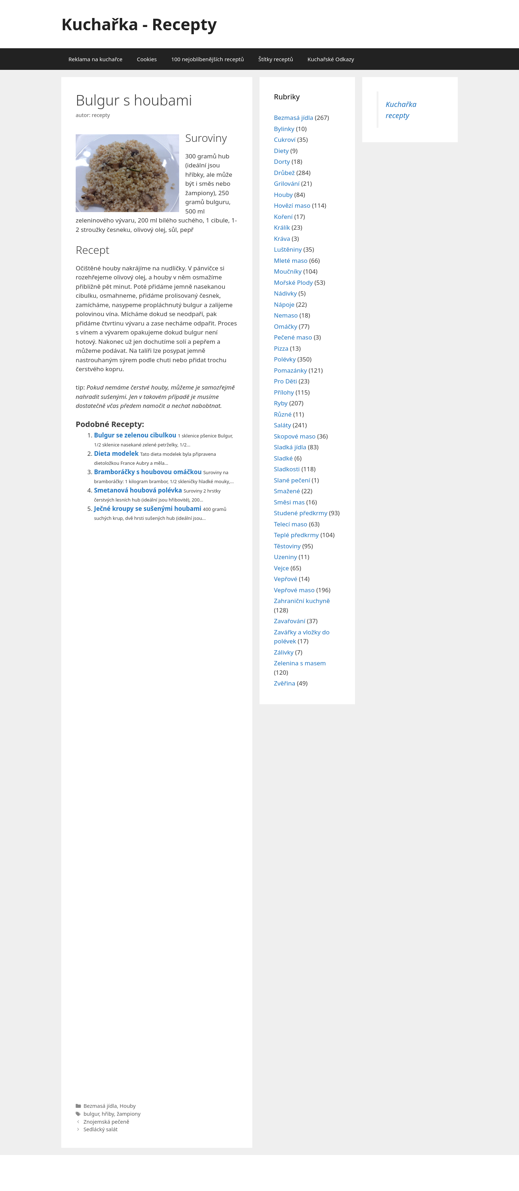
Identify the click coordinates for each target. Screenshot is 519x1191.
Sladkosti (287, 469)
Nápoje (284, 304)
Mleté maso (290, 260)
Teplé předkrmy (296, 535)
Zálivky (283, 652)
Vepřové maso (294, 590)
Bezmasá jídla (100, 1105)
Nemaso (286, 315)
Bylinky (284, 129)
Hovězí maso (292, 205)
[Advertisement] (157, 810)
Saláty (282, 425)
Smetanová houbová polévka (138, 490)
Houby (128, 1105)
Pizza (281, 348)
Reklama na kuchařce (95, 59)
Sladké (283, 458)
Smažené (287, 491)
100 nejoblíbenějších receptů (207, 59)
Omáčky (285, 326)
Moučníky (288, 271)
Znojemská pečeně (106, 1121)
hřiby (108, 1113)
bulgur (91, 1113)
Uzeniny (285, 557)
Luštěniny (288, 249)
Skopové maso (295, 436)
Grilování (287, 183)
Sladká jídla (290, 447)
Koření (283, 216)
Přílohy (284, 392)
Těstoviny (287, 546)
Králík (282, 227)
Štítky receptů (275, 59)
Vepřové (285, 579)
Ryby (281, 403)
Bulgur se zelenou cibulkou (135, 435)
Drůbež (284, 172)
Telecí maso (290, 524)
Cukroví (285, 139)
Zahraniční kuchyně (302, 601)
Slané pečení (292, 480)
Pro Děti (285, 381)
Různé (283, 414)
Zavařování (289, 621)
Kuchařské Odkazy (330, 59)
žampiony (129, 1113)
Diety (281, 151)
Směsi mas (289, 502)
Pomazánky (290, 370)
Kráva (282, 238)
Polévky (285, 359)
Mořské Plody (293, 282)
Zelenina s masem (300, 663)
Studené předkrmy (300, 513)
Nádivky (285, 293)
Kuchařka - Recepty (139, 24)
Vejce (281, 568)
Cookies (147, 59)
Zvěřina (284, 683)
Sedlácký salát (101, 1129)
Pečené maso (293, 337)
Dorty (282, 161)
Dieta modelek (116, 453)
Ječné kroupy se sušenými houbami (147, 508)
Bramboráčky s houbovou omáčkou (147, 472)
